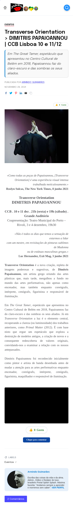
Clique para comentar (36, 440)
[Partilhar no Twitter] (11, 93)
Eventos (9, 25)
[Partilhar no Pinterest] (16, 93)
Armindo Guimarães (39, 471)
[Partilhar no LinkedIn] (20, 93)
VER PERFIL (58, 487)
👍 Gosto (60, 105)
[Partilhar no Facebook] (6, 93)
